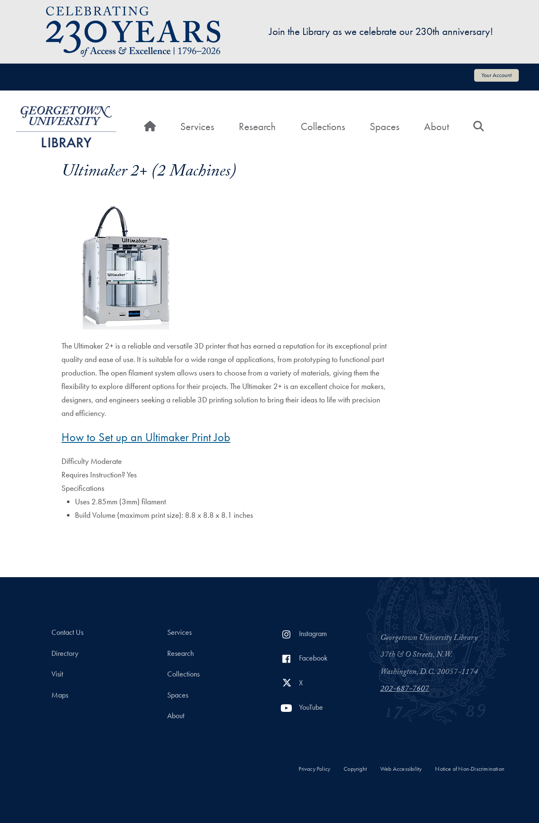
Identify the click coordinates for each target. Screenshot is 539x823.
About (436, 126)
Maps (59, 695)
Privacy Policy (314, 768)
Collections (323, 126)
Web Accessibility (401, 768)
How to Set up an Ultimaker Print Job (145, 437)
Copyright (355, 768)
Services (197, 126)
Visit (57, 674)
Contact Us (67, 632)
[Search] (478, 126)
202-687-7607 (404, 689)
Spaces (385, 126)
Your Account (496, 75)
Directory (64, 653)
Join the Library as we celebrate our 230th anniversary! (381, 31)
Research (257, 126)
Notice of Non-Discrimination (469, 768)
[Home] (150, 126)
